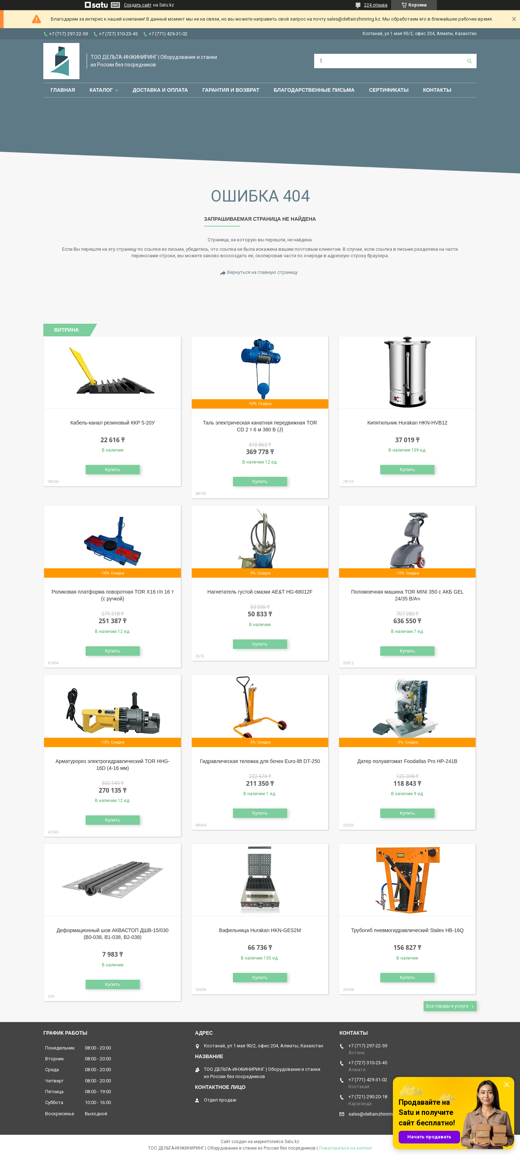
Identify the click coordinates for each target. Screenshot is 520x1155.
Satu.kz (292, 1141)
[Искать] (469, 61)
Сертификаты (388, 90)
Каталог (101, 90)
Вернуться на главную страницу (262, 272)
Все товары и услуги (447, 1006)
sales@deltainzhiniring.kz (375, 1114)
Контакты (437, 90)
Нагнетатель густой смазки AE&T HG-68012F (259, 592)
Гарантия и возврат (230, 90)
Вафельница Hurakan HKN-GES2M (260, 930)
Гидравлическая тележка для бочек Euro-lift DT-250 (260, 761)
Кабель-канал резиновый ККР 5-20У (112, 423)
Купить (112, 469)
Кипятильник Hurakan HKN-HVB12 (407, 423)
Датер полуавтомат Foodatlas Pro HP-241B (408, 761)
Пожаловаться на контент (345, 1148)
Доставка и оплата (160, 90)
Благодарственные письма (314, 90)
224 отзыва (375, 5)
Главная (63, 90)
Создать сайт (137, 5)
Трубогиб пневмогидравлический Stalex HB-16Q (407, 930)
